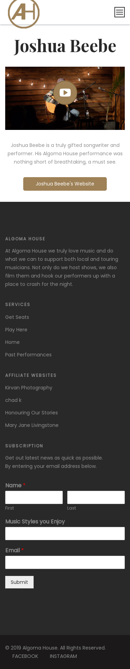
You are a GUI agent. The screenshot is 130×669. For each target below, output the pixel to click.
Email (14, 550)
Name (15, 485)
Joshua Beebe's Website (65, 183)
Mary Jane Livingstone (32, 425)
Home (12, 342)
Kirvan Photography (28, 387)
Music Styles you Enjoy (35, 522)
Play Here (16, 329)
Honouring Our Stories (31, 412)
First (9, 508)
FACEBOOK (25, 656)
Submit (19, 582)
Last (71, 508)
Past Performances (28, 354)
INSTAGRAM (63, 656)
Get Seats (17, 317)
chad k (13, 400)
